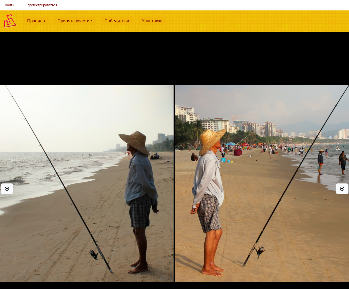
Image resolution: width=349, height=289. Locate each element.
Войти (9, 5)
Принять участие (76, 20)
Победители (118, 20)
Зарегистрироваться (41, 5)
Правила (38, 20)
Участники (154, 20)
